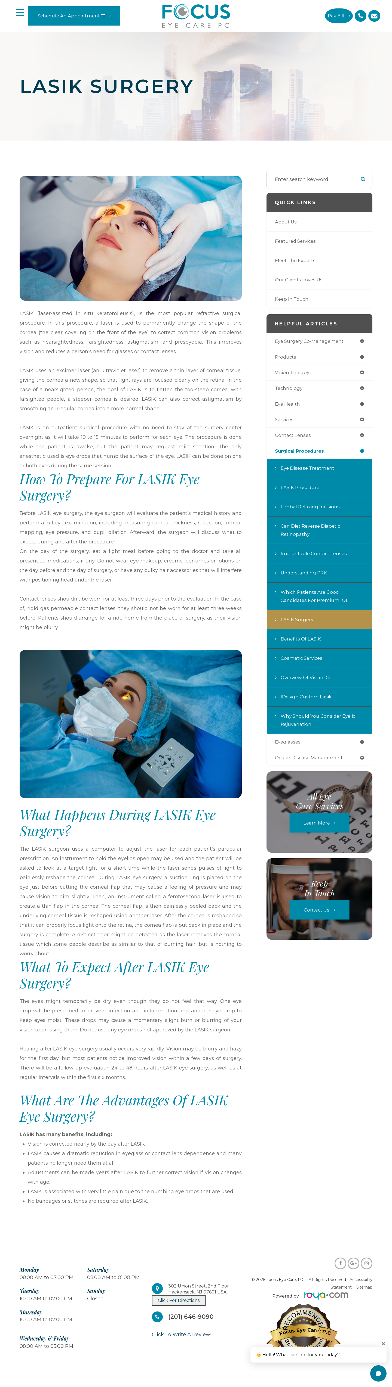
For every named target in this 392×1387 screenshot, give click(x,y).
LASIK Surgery (298, 623)
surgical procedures (301, 454)
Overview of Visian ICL (308, 680)
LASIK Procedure (301, 490)
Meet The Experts (296, 260)
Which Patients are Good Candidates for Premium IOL (316, 599)
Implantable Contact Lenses (315, 556)
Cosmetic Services (303, 661)
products (286, 357)
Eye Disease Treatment (309, 471)
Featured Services (297, 241)
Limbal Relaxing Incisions (312, 510)
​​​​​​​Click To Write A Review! (181, 1335)
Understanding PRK (305, 576)
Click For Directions (179, 1300)
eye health (288, 406)
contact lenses (294, 438)
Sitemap (364, 1287)
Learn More (316, 826)
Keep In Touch (292, 299)
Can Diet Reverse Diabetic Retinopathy (313, 533)
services (285, 422)
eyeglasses (288, 745)
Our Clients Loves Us (300, 280)
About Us (286, 222)
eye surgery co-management (311, 341)
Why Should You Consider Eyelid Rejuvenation (320, 723)
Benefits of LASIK (302, 642)
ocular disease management (311, 761)
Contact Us (317, 913)
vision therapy (293, 374)
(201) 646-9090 (192, 1317)
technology (289, 390)
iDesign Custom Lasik (307, 700)
